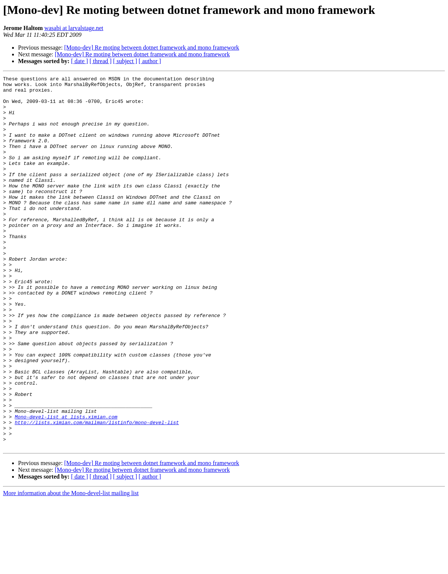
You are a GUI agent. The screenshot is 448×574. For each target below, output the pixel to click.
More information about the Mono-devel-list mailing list (71, 567)
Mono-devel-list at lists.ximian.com (66, 485)
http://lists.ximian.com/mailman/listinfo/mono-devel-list (97, 492)
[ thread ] (100, 61)
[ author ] (150, 61)
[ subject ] (125, 61)
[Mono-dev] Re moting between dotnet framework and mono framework (151, 47)
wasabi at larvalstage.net (73, 28)
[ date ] (79, 61)
